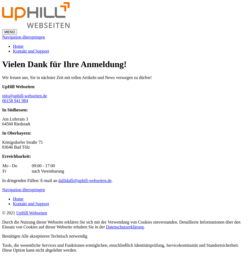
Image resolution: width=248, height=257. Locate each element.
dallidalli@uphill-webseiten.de (84, 180)
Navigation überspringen (23, 37)
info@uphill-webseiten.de (24, 96)
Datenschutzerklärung (125, 227)
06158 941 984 (15, 100)
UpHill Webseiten (31, 213)
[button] (11, 236)
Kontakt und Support (31, 51)
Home (18, 46)
